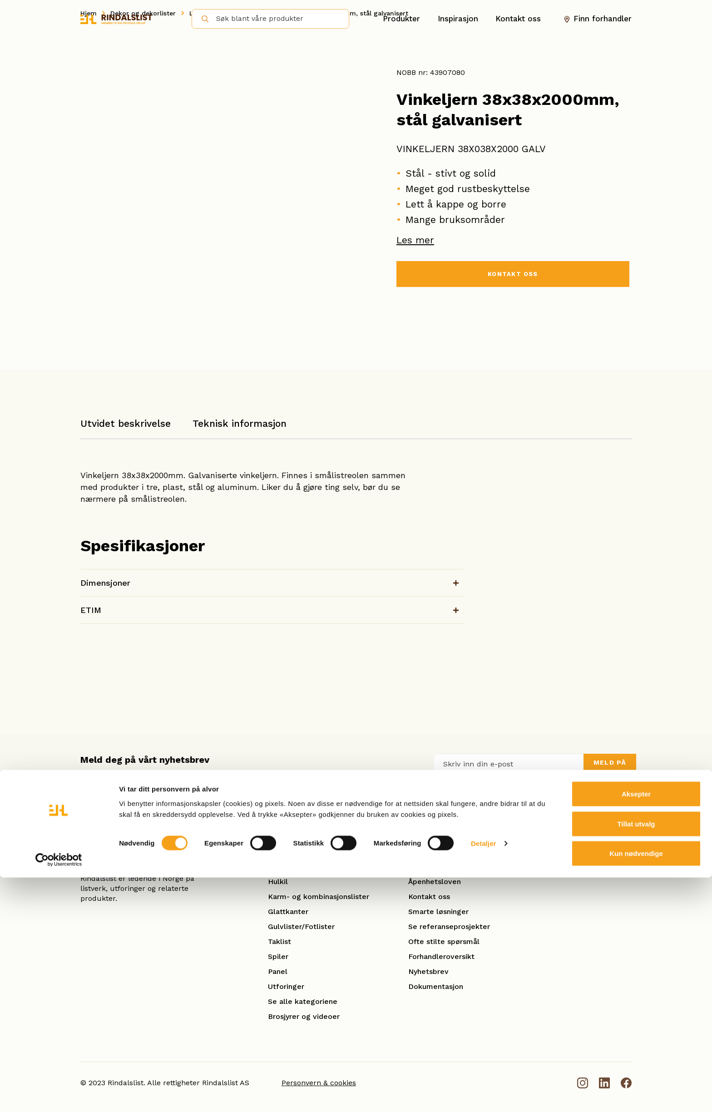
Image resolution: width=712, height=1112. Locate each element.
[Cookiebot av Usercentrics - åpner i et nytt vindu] (59, 1094)
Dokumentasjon (435, 986)
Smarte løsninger (438, 911)
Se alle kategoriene (302, 1001)
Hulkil (278, 881)
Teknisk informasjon (240, 423)
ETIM (90, 610)
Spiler (278, 956)
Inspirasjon (458, 18)
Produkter (401, 18)
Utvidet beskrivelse (125, 423)
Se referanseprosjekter (449, 926)
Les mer (415, 240)
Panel (277, 971)
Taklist (279, 941)
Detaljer (483, 1078)
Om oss (421, 866)
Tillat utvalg (636, 1058)
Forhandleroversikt (441, 956)
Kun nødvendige (636, 1088)
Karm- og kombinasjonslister (318, 896)
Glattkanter (288, 911)
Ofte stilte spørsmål (444, 941)
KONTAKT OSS (513, 275)
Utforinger (286, 986)
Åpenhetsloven (434, 881)
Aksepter (636, 1028)
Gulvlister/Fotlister (301, 926)
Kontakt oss (518, 18)
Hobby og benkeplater (307, 866)
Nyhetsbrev (428, 971)
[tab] (125, 428)
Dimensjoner (105, 583)
